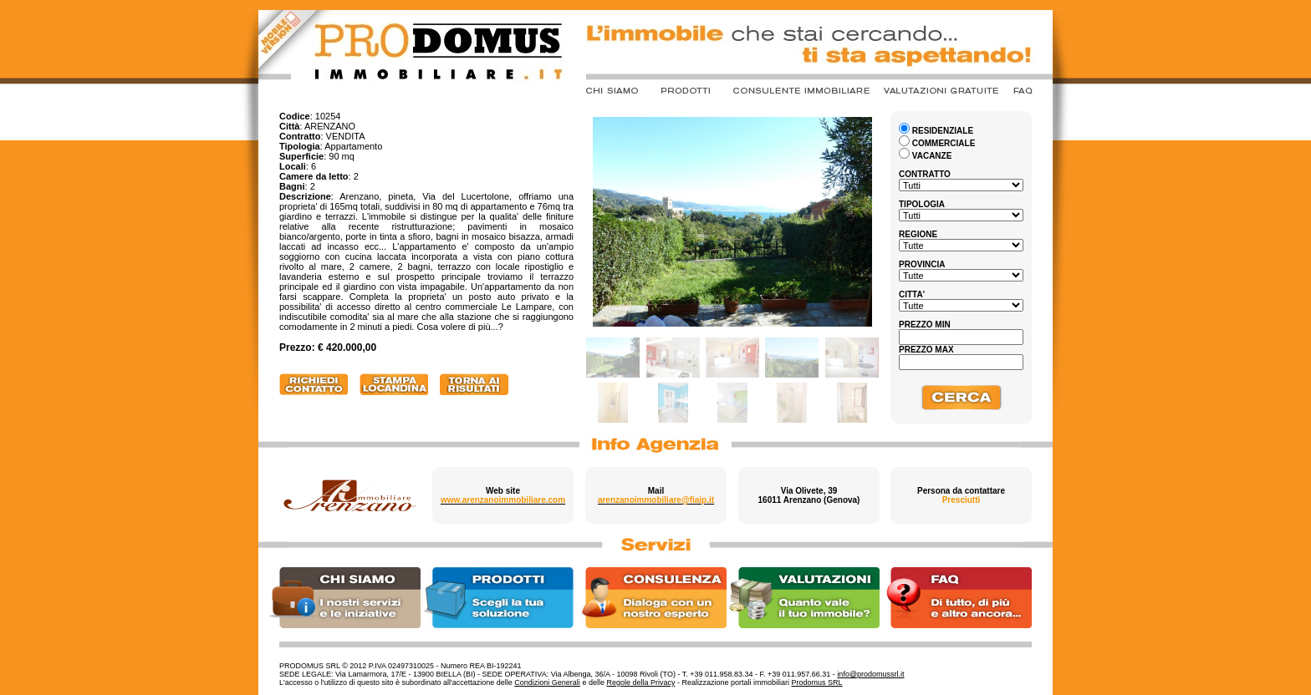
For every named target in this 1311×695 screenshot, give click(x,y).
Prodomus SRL (817, 682)
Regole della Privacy (640, 682)
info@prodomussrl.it (870, 674)
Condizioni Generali (547, 682)
